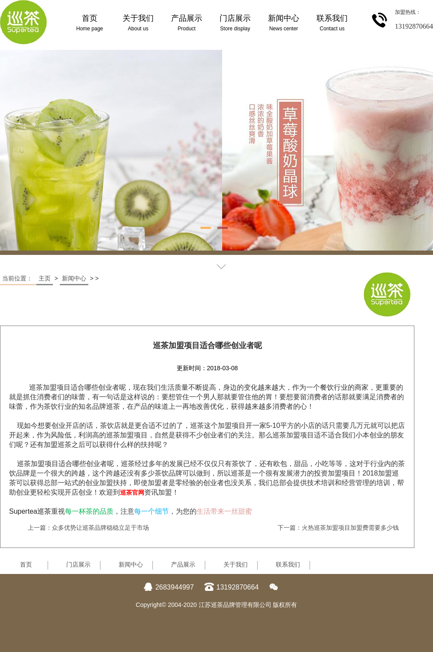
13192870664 (231, 587)
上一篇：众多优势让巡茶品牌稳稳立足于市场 (88, 527)
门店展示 (78, 564)
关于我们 (235, 564)
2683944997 (168, 587)
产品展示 (183, 564)
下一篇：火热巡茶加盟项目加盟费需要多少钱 (338, 527)
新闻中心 (74, 278)
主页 (45, 278)
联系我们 (288, 564)
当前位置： (18, 278)
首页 (26, 564)
